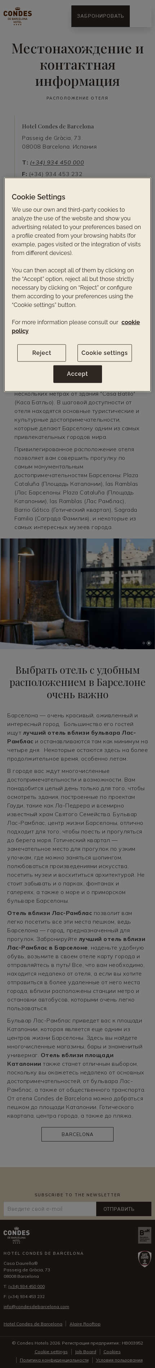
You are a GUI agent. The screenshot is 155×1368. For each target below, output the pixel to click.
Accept (77, 373)
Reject (41, 352)
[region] (77, 284)
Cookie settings (104, 352)
